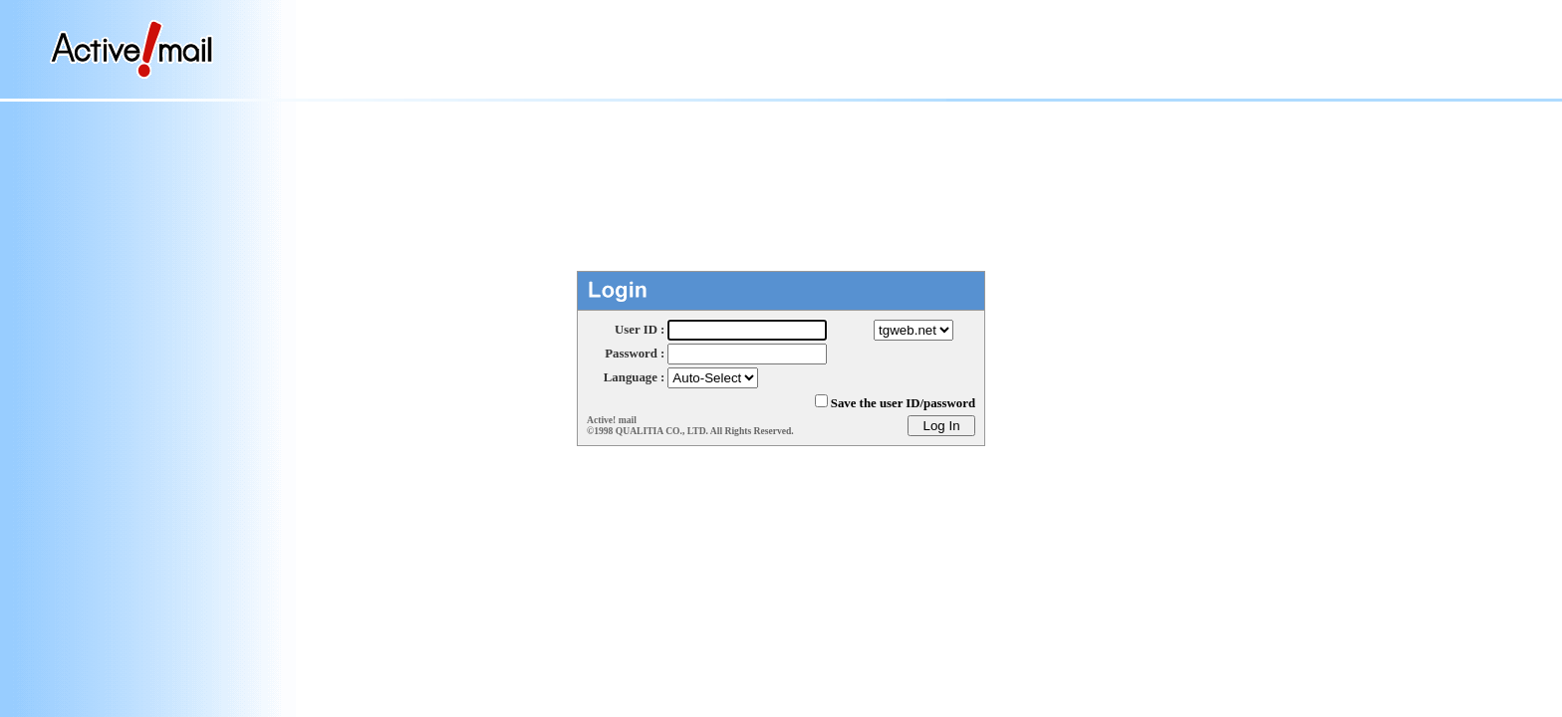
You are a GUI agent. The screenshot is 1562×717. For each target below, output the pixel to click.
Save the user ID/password (903, 403)
